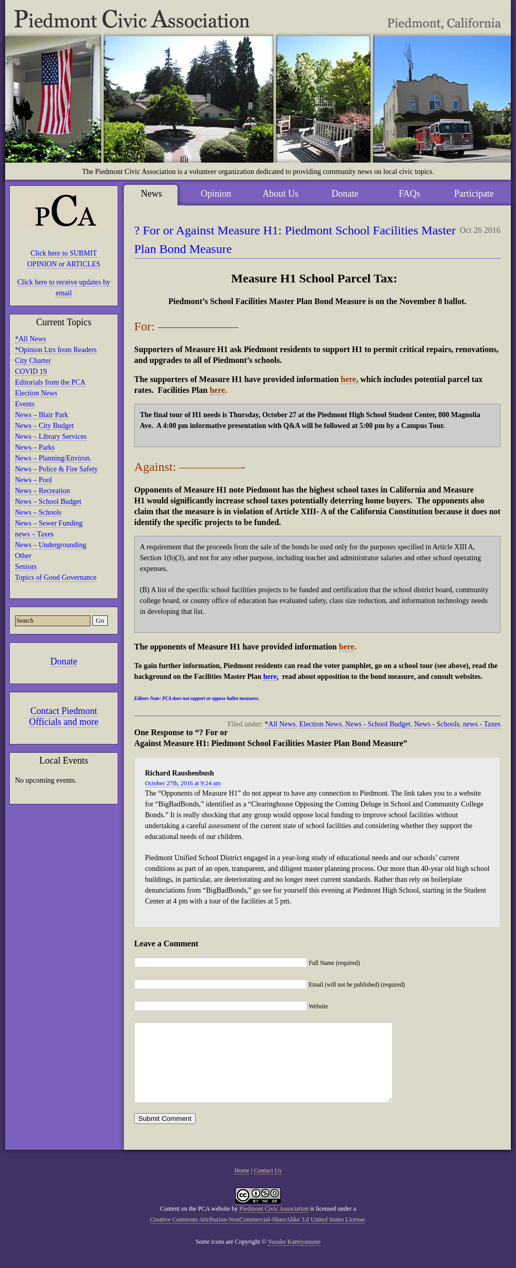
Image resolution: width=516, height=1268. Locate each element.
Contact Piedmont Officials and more (64, 716)
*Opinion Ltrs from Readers (55, 350)
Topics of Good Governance (55, 577)
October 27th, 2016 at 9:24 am (183, 783)
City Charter (33, 360)
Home (241, 1186)
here (217, 390)
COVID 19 (31, 371)
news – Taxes (34, 534)
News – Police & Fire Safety (56, 469)
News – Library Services (51, 436)
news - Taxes (482, 724)
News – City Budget (44, 426)
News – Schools (38, 512)
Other (23, 556)
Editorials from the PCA (50, 382)
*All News (30, 339)
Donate (64, 661)
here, (349, 379)
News (151, 193)
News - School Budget (377, 724)
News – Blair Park (41, 415)
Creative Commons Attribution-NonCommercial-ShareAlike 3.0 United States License (257, 1235)
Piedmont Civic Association (274, 1224)
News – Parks (35, 447)
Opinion (216, 193)
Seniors (26, 566)
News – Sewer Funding (49, 523)
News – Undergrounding (50, 545)
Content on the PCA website (195, 1224)
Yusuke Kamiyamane (294, 1257)
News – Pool (33, 480)
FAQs (410, 193)
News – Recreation (42, 491)
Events (25, 404)
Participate (474, 193)
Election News (36, 393)
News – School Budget (48, 501)
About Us (281, 193)
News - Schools (436, 724)
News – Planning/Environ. (53, 458)
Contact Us (268, 1186)
